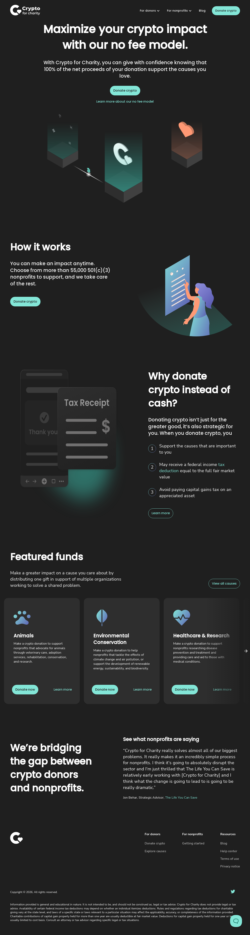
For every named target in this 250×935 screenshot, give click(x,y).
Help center (228, 851)
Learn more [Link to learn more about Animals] (63, 689)
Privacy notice (230, 866)
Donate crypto (226, 10)
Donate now (25, 689)
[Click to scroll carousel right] (246, 651)
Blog (202, 11)
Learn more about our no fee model (125, 101)
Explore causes (155, 851)
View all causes (224, 583)
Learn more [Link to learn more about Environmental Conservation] (142, 689)
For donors (150, 10)
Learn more (160, 513)
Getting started (193, 843)
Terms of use (229, 859)
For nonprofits (180, 10)
